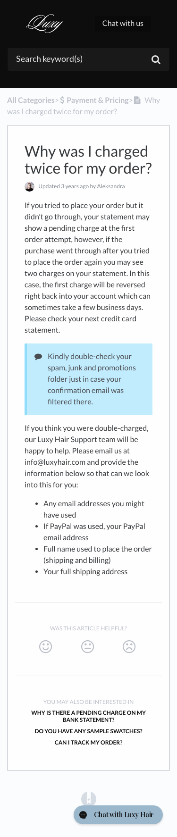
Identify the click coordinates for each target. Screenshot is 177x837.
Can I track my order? (89, 742)
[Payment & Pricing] (94, 100)
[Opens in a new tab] (88, 798)
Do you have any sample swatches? (88, 731)
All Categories (31, 100)
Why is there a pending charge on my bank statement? (88, 716)
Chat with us (122, 23)
